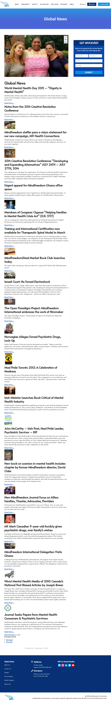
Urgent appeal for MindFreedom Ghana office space (33, 187)
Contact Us (7, 669)
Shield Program (9, 680)
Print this (9, 642)
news (7, 37)
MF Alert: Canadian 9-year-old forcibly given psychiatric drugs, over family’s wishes (33, 528)
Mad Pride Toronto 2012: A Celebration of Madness (30, 369)
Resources (7, 684)
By (29, 648)
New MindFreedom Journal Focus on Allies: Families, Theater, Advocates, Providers (31, 499)
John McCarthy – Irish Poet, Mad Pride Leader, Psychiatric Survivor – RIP (34, 430)
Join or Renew (8, 676)
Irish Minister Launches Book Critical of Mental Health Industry (33, 399)
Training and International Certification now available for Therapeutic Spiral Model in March (34, 230)
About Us (7, 665)
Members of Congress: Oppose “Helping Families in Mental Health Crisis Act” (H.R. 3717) (35, 214)
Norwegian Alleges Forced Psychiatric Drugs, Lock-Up (32, 338)
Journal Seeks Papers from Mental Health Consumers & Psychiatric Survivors (30, 616)
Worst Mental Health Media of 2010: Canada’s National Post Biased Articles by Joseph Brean (33, 583)
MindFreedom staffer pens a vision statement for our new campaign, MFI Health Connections (35, 134)
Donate (6, 672)
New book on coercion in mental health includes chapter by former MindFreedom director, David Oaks (34, 467)
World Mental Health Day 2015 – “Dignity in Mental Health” (33, 90)
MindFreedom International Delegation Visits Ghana (33, 554)
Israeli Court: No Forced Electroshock (27, 282)
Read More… (9, 103)
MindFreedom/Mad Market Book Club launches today (34, 260)
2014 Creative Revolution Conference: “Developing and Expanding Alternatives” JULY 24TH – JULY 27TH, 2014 (36, 164)
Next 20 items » (10, 634)
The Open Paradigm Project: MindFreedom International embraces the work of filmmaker (33, 310)
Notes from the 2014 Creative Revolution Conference (30, 108)
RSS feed (9, 639)
